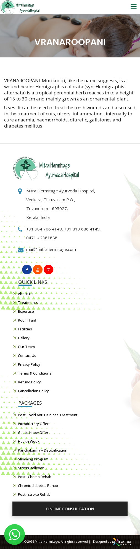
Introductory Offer (33, 423)
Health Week (28, 441)
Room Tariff (28, 320)
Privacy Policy (29, 364)
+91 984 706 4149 (44, 229)
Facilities (25, 329)
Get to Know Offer (33, 432)
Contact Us (27, 355)
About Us (25, 293)
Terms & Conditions (34, 373)
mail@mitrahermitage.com (51, 249)
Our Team (26, 346)
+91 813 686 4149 (81, 229)
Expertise (26, 311)
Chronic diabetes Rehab (38, 485)
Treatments (28, 302)
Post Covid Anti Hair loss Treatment (48, 414)
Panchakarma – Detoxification (42, 450)
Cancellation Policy (33, 390)
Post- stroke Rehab (34, 494)
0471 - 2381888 (41, 237)
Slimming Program (33, 459)
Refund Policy (29, 382)
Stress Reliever (31, 467)
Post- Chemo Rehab (34, 476)
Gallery (24, 337)
